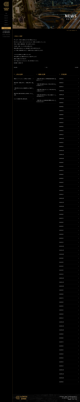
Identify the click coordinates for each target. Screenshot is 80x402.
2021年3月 (61, 270)
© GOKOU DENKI (6, 36)
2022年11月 (61, 202)
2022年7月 (61, 218)
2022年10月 (61, 206)
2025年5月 (61, 118)
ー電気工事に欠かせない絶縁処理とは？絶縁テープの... (23, 89)
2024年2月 (61, 142)
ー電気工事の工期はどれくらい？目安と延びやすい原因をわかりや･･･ (46, 90)
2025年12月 (61, 90)
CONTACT (6, 24)
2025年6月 (61, 114)
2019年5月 (61, 349)
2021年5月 (61, 262)
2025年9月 (61, 102)
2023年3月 (61, 186)
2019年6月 (61, 345)
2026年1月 (61, 86)
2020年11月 (61, 282)
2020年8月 (61, 294)
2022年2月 (61, 238)
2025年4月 (61, 122)
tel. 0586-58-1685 (6, 31)
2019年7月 (61, 341)
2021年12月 (61, 246)
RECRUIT (6, 28)
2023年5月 (61, 178)
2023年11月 (61, 154)
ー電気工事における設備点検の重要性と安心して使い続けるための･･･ (46, 101)
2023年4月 (61, 182)
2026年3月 (61, 78)
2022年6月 (61, 222)
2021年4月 (61, 266)
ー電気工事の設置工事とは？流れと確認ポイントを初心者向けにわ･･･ (46, 95)
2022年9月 (61, 210)
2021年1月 (61, 274)
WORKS (6, 15)
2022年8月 (61, 214)
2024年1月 (61, 146)
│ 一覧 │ (46, 67)
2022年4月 (61, 230)
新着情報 (73, 30)
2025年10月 (61, 98)
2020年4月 (61, 310)
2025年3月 (61, 126)
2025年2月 (61, 130)
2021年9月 (61, 258)
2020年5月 (61, 306)
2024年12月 (61, 138)
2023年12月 (61, 150)
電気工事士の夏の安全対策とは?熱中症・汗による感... (23, 94)
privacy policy (8, 34)
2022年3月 (61, 234)
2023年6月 (61, 174)
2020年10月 (61, 286)
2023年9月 (61, 162)
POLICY (6, 18)
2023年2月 (61, 190)
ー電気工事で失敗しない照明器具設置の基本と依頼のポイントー (46, 79)
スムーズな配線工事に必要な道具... (21, 98)
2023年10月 (61, 158)
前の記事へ (16, 67)
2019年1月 (61, 365)
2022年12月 (61, 198)
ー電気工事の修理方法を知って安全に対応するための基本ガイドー (46, 85)
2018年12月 (61, 369)
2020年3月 (61, 314)
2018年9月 (61, 381)
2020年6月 (61, 302)
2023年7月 (61, 170)
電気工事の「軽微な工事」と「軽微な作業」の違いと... (23, 83)
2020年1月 (61, 318)
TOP (6, 13)
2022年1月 (61, 242)
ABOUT (6, 20)
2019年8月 (61, 338)
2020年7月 (61, 298)
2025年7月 (61, 110)
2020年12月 (61, 278)
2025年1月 (61, 134)
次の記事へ (77, 67)
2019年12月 (61, 322)
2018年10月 (61, 377)
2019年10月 (61, 330)
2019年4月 (61, 353)
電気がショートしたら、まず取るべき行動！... (23, 78)
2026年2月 (61, 82)
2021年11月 (61, 250)
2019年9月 (61, 334)
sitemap (3, 34)
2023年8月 (61, 166)
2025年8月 (61, 106)
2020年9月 (61, 290)
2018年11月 (61, 373)
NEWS (6, 22)
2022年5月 (61, 226)
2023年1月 (61, 194)
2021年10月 (61, 254)
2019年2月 (61, 361)
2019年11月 (61, 326)
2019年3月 (61, 357)
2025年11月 (61, 94)
